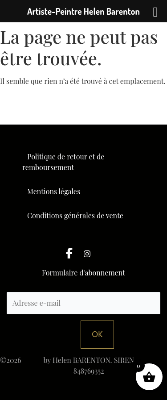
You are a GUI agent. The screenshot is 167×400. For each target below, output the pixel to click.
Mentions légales (53, 191)
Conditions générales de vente (75, 215)
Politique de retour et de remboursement (63, 162)
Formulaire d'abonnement (83, 273)
